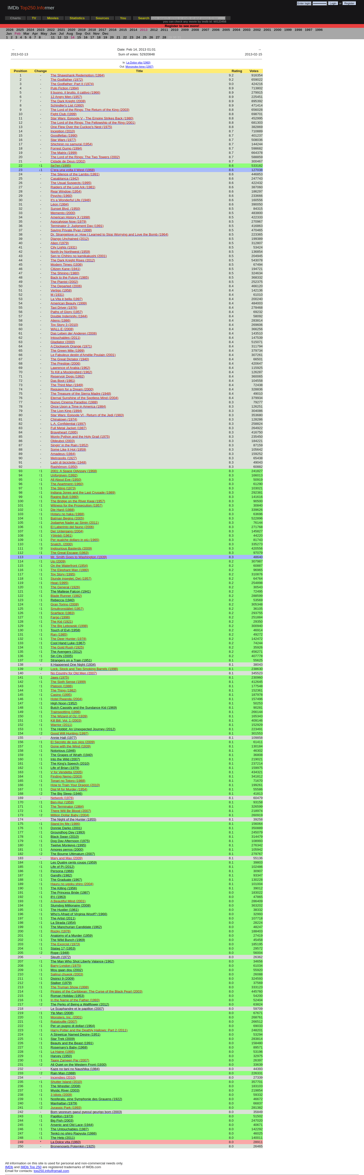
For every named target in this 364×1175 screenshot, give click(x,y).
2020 (71, 30)
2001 (267, 30)
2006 (215, 30)
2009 (185, 30)
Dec (105, 33)
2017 (102, 30)
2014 (133, 30)
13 (66, 37)
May (44, 33)
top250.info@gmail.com (51, 1171)
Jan (9, 33)
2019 (81, 30)
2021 (61, 30)
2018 (92, 30)
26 (151, 37)
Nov (96, 33)
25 (144, 37)
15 (79, 37)
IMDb (9, 1167)
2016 (113, 30)
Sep (79, 33)
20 (112, 37)
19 (105, 37)
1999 (288, 30)
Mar (26, 33)
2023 (40, 30)
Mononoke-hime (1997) (139, 66)
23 (131, 37)
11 (53, 37)
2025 (20, 30)
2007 (205, 30)
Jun (53, 33)
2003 (247, 30)
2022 (51, 30)
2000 (277, 30)
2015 (123, 30)
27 (158, 37)
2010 (174, 30)
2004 (236, 30)
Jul (61, 33)
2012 (154, 30)
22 (125, 37)
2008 (195, 30)
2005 (226, 30)
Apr (35, 33)
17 (92, 37)
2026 (9, 30)
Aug (70, 33)
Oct (88, 33)
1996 (319, 30)
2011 (164, 30)
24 (138, 37)
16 (85, 37)
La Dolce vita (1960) (138, 62)
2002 (257, 30)
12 (59, 37)
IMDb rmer (31, 7)
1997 (308, 30)
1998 (298, 30)
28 (164, 37)
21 (118, 37)
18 (98, 37)
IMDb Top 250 (31, 1167)
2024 (30, 30)
